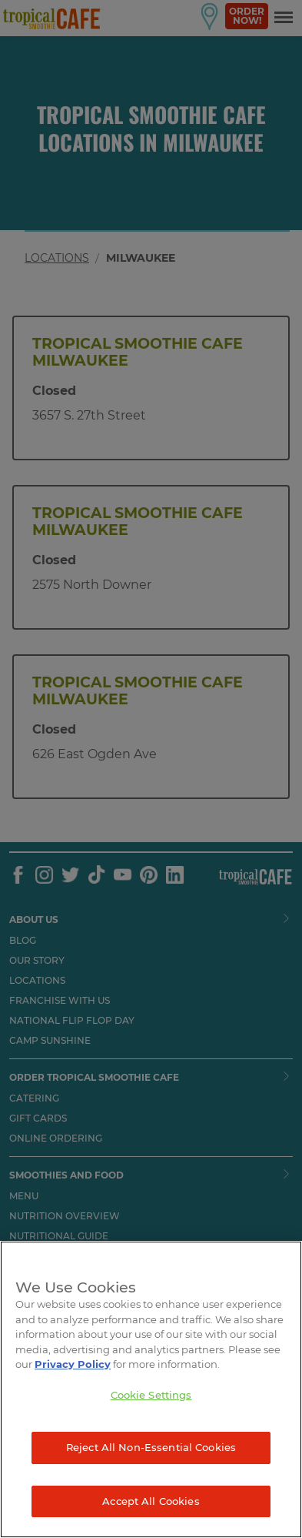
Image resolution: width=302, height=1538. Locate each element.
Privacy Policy (73, 1364)
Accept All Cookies (150, 1501)
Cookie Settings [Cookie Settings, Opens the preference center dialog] (151, 1395)
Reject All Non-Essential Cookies (151, 1447)
